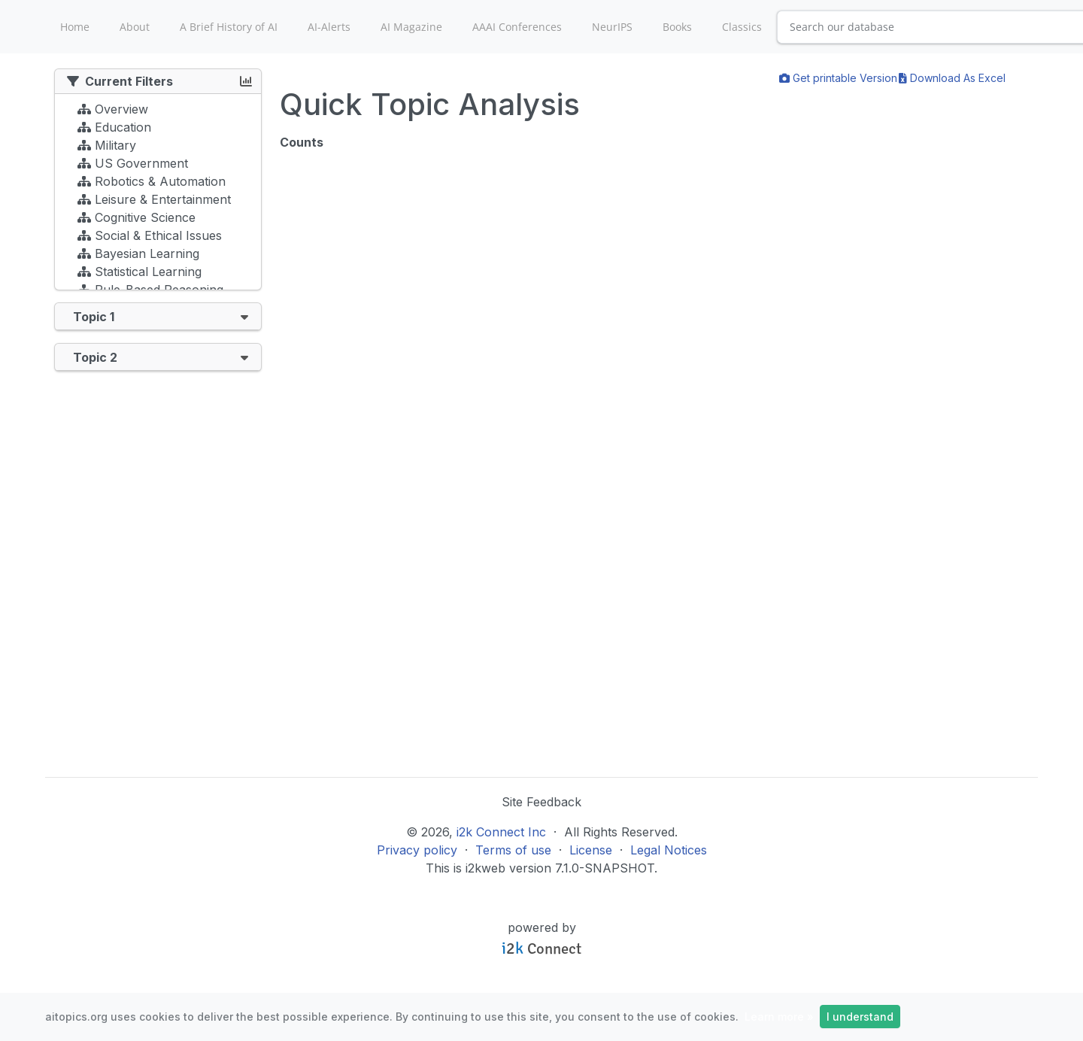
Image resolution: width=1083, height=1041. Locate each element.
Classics (742, 27)
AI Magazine (411, 27)
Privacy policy (417, 849)
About (135, 27)
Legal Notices (668, 849)
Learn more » (779, 1016)
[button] (244, 316)
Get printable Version (838, 77)
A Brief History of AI (229, 27)
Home (74, 27)
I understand (860, 1016)
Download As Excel (952, 77)
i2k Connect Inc (501, 831)
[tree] (158, 196)
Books (677, 27)
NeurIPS (612, 27)
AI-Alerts (329, 27)
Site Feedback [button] (541, 801)
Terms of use (513, 849)
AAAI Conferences (517, 27)
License (590, 849)
